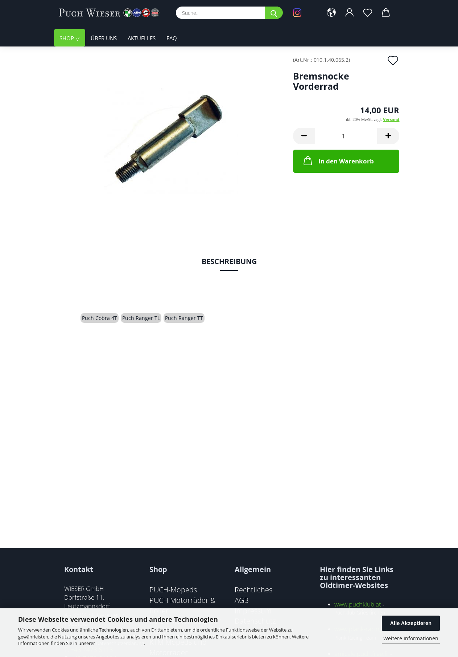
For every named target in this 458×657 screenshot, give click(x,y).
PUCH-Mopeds (173, 589)
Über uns (104, 38)
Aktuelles (142, 38)
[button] (331, 12)
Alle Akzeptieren (411, 623)
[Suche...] (274, 13)
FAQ (171, 38)
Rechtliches (253, 589)
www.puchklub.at (357, 604)
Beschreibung (229, 261)
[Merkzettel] (368, 12)
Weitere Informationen (410, 638)
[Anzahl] (346, 136)
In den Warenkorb (338, 160)
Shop (67, 38)
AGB (242, 600)
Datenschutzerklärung (120, 643)
